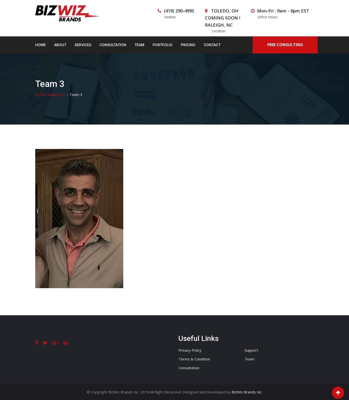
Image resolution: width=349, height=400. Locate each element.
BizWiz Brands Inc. (247, 391)
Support (251, 350)
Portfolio (162, 45)
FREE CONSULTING (285, 44)
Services (83, 45)
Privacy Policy (190, 350)
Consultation (113, 45)
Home (40, 45)
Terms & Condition (194, 359)
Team (139, 45)
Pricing (188, 45)
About (60, 45)
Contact (212, 45)
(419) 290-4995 (179, 11)
